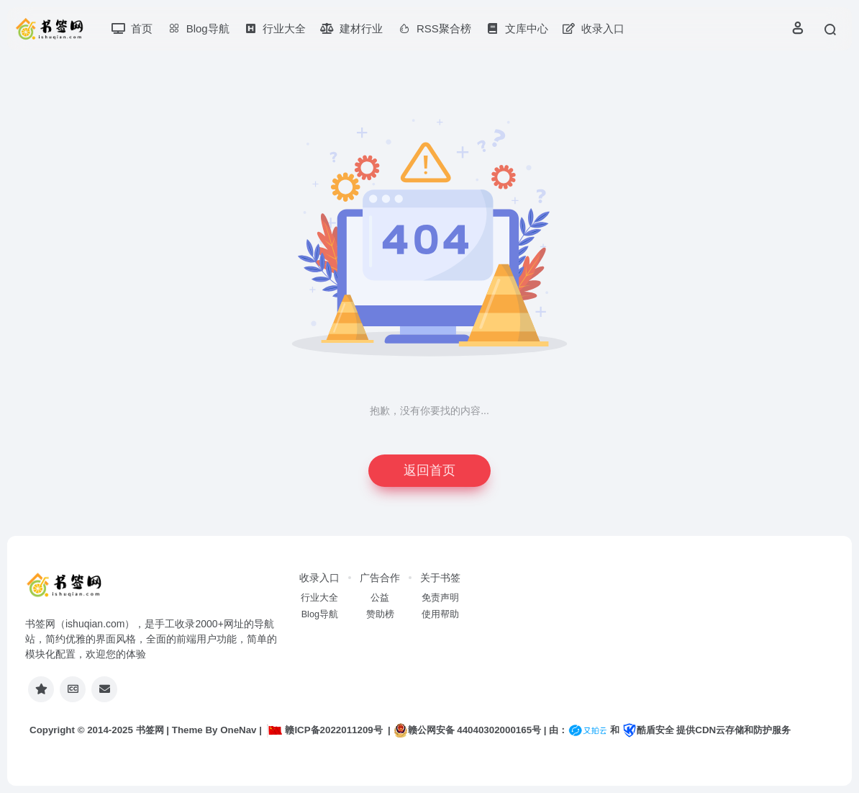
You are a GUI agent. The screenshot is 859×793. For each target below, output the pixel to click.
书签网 (150, 730)
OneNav (238, 730)
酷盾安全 (648, 730)
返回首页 (429, 470)
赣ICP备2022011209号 (324, 730)
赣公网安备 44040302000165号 (467, 730)
